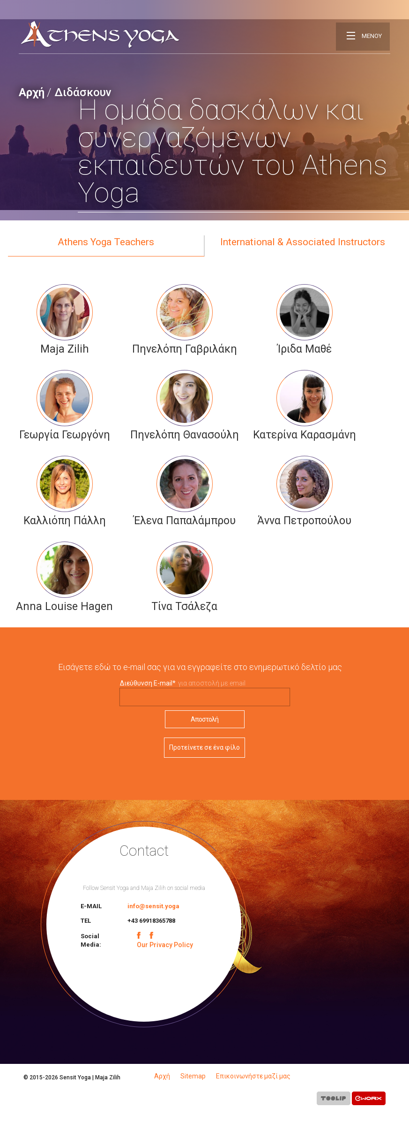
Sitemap (193, 1076)
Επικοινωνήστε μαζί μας (253, 1076)
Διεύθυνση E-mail (148, 683)
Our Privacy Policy (165, 945)
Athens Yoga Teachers (106, 242)
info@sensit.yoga (153, 906)
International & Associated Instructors (302, 242)
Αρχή (32, 92)
